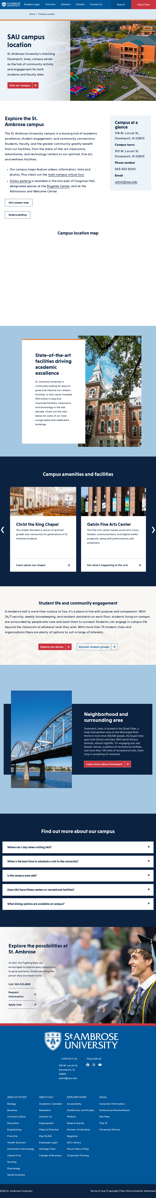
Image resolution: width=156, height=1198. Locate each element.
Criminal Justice (16, 1116)
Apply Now (143, 4)
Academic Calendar (50, 1104)
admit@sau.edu (68, 1078)
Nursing (11, 1162)
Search (121, 4)
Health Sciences (16, 1142)
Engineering (14, 1129)
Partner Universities (78, 1129)
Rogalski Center (58, 186)
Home (32, 14)
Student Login (32, 4)
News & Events (75, 1123)
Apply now (15, 1004)
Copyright (113, 1191)
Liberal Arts (14, 1155)
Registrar (72, 1136)
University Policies (109, 1129)
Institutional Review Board (114, 1110)
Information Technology (20, 1149)
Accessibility (74, 1104)
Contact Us (96, 4)
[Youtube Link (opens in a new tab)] (100, 1066)
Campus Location (46, 14)
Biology (11, 1104)
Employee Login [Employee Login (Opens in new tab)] (48, 1142)
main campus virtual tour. (66, 174)
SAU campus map (19, 202)
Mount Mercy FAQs (78, 1149)
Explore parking (18, 215)
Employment (46, 1123)
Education (13, 1123)
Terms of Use (97, 1191)
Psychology (13, 1168)
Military (71, 1116)
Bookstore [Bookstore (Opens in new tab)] (45, 1110)
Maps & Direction (49, 1129)
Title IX (103, 1123)
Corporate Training (78, 1155)
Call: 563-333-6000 (19, 984)
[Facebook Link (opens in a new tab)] (88, 1066)
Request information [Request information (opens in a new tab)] (16, 994)
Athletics (66, 4)
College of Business (50, 1155)
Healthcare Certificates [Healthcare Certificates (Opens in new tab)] (80, 1110)
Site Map (104, 1116)
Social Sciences (16, 1175)
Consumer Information (112, 1104)
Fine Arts (50, 4)
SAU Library (74, 1142)
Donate (80, 4)
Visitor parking (20, 181)
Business (12, 1110)
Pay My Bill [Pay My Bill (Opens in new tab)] (45, 1136)
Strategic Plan (47, 1149)
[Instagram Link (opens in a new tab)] (93, 1066)
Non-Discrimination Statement (138, 1191)
